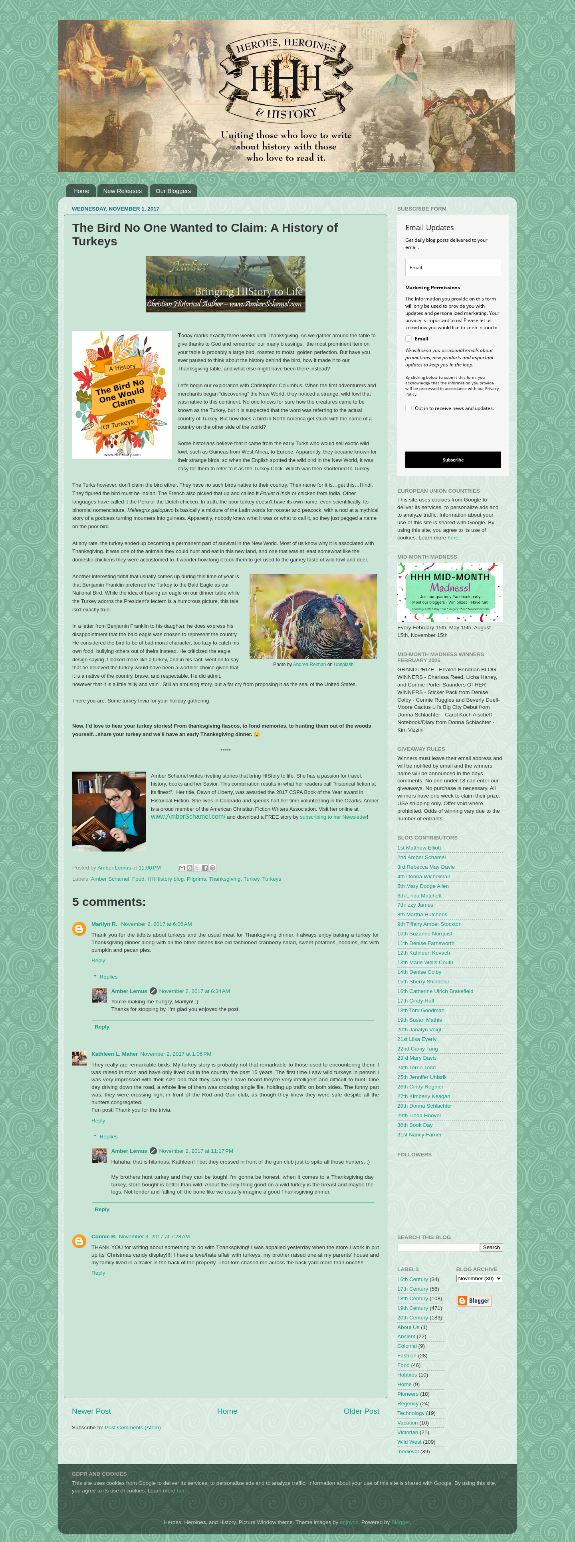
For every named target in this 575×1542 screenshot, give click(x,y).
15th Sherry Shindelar (423, 982)
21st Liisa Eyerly (416, 1039)
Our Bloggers (173, 190)
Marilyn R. (105, 924)
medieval (408, 1451)
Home (81, 190)
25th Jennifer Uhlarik (422, 1077)
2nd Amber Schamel (421, 857)
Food (138, 879)
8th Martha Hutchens (422, 914)
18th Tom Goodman (420, 1010)
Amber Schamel (110, 879)
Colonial (407, 1346)
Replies (109, 977)
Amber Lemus (129, 991)
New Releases (122, 190)
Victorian (407, 1432)
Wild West (409, 1442)
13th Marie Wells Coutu (425, 962)
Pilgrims (196, 879)
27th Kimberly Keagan (423, 1096)
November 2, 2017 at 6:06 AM (156, 924)
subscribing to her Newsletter (333, 817)
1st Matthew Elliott (419, 848)
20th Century (412, 1318)
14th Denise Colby (419, 972)
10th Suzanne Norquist (424, 934)
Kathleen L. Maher (114, 1054)
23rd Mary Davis (416, 1058)
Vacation (407, 1423)
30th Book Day (415, 1125)
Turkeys (272, 879)
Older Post (361, 1411)
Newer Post (91, 1411)
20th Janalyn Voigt (419, 1030)
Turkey (252, 879)
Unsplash (344, 664)
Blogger (400, 1522)
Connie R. (104, 1237)
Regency (407, 1404)
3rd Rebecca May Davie (426, 867)
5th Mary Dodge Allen (423, 886)
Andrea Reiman (309, 664)
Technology (410, 1413)
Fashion (406, 1356)
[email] (453, 267)
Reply (98, 960)
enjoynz (349, 1522)
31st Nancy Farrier (419, 1135)
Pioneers (407, 1394)
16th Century (412, 1279)
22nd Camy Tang (417, 1049)
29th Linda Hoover (419, 1115)
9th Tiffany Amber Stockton (429, 924)
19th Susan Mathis (419, 1020)
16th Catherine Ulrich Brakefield (435, 991)
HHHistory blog (165, 879)
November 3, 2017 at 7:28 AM (154, 1237)
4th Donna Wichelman (423, 876)
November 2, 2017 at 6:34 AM (194, 991)
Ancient (406, 1336)
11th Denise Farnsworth (425, 943)
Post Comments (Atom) (133, 1428)
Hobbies (407, 1375)
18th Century (412, 1298)
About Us (408, 1327)
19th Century (412, 1308)
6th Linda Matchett (419, 896)
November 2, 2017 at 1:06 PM (175, 1054)
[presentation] (446, 433)
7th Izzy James (415, 905)
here (453, 538)
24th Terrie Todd (416, 1067)
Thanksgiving (225, 879)
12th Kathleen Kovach (423, 953)
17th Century (412, 1289)
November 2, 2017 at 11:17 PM (196, 1151)
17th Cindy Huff (415, 1001)
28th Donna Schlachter (424, 1106)
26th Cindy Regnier (420, 1087)
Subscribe (453, 460)
